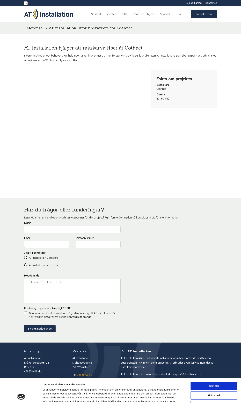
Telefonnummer (85, 238)
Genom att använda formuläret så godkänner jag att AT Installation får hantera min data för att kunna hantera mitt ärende (72, 314)
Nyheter (152, 14)
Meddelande (31, 275)
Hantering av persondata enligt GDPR (47, 308)
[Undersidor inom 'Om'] (182, 14)
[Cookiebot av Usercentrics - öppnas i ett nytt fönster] (21, 396)
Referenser (137, 14)
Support (166, 14)
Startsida (96, 14)
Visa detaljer (177, 396)
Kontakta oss (204, 14)
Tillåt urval (214, 372)
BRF (124, 14)
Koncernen (211, 2)
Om (180, 14)
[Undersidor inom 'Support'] (171, 14)
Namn (27, 223)
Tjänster (112, 14)
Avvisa (214, 382)
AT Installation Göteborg (43, 257)
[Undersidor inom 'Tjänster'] (117, 14)
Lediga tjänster (194, 2)
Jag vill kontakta (35, 252)
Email (27, 238)
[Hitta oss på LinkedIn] (26, 3)
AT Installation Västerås (43, 265)
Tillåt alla (214, 363)
